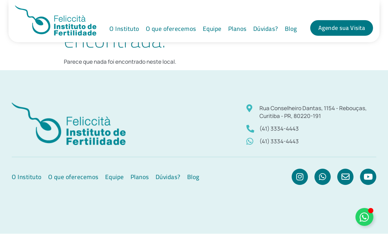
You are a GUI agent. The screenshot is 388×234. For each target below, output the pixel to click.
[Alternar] (364, 217)
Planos (237, 28)
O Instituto (124, 28)
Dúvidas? (265, 28)
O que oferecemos (171, 28)
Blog (291, 28)
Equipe (212, 28)
